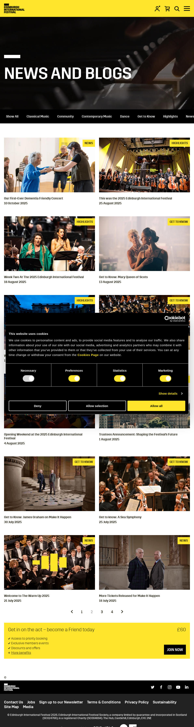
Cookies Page (88, 354)
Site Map (11, 707)
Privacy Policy (137, 702)
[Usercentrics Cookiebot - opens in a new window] (167, 319)
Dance (124, 116)
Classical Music (38, 116)
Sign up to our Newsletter (61, 702)
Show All (12, 116)
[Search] (177, 8)
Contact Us (13, 702)
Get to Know (146, 116)
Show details (168, 393)
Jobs (31, 702)
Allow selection (97, 405)
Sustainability (165, 702)
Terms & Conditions (104, 702)
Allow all (156, 405)
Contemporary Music (97, 116)
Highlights (170, 116)
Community (65, 116)
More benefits (21, 653)
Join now (175, 650)
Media (28, 707)
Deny (37, 405)
